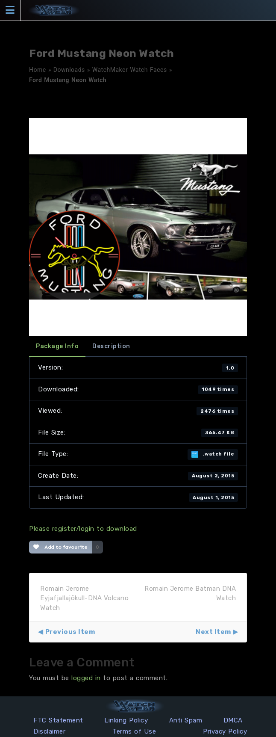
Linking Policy (126, 720)
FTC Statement (58, 720)
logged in (86, 678)
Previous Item (70, 632)
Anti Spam (186, 720)
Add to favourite (60, 547)
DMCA (233, 720)
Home (37, 69)
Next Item (213, 632)
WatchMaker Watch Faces (129, 69)
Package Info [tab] (57, 346)
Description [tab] (111, 346)
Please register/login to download (83, 529)
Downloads (69, 69)
